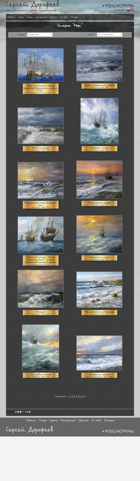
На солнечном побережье (99, 312)
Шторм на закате (99, 375)
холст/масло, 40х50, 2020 (99, 88)
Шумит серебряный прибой (99, 86)
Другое (81, 17)
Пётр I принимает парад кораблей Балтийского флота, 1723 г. (41, 89)
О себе (91, 17)
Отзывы (101, 17)
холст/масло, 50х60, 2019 (99, 205)
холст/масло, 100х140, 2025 (41, 93)
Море (48, 17)
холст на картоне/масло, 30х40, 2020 (99, 377)
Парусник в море (99, 257)
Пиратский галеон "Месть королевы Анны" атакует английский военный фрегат (40, 260)
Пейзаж (38, 17)
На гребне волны (40, 375)
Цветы (57, 17)
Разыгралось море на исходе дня (40, 204)
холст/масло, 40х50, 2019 (41, 208)
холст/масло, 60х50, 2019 (99, 150)
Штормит (40, 312)
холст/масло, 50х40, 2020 (41, 377)
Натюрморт (68, 17)
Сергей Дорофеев (32, 4)
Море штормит (40, 148)
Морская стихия (99, 148)
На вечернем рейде (99, 203)
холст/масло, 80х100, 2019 (40, 265)
